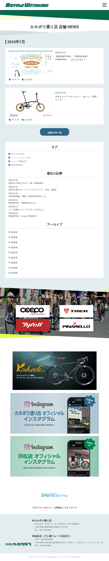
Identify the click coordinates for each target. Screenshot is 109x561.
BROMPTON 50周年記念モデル (23, 203)
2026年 (14, 232)
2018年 (14, 273)
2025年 (14, 237)
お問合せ (59, 507)
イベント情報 (19, 161)
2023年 (14, 247)
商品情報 (17, 165)
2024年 (14, 242)
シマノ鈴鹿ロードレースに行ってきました (26, 210)
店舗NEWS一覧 (54, 133)
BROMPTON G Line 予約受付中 (22, 216)
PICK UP (17, 154)
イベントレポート (21, 157)
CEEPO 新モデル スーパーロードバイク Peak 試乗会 (32, 190)
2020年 (14, 262)
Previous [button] (7, 318)
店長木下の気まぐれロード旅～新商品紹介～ (26, 183)
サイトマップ (71, 507)
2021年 (14, 257)
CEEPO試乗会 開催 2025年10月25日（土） (27, 196)
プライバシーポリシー (42, 507)
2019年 (14, 268)
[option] (76, 319)
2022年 (14, 252)
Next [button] (102, 318)
